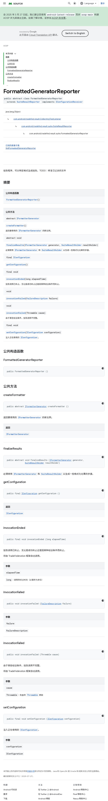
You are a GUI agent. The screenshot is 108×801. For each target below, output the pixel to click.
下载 (5, 798)
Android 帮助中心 (81, 789)
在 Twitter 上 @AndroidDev (50, 794)
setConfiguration (15, 332)
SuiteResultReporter (28, 101)
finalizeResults (15, 245)
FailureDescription (37, 298)
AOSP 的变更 (59, 18)
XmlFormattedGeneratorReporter (21, 148)
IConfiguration (21, 257)
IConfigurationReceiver (69, 101)
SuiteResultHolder (71, 245)
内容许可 (30, 771)
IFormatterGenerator (28, 218)
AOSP (5, 46)
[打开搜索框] (69, 3)
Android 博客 (44, 798)
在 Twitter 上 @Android (48, 789)
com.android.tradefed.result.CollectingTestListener (37, 119)
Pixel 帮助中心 (79, 794)
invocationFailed (15, 298)
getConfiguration (15, 264)
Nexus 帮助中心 (80, 798)
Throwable (32, 695)
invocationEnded (15, 279)
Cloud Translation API (40, 35)
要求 (5, 794)
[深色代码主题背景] (102, 368)
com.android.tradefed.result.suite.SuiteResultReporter (46, 126)
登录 (103, 3)
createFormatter (15, 225)
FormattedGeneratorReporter (21, 199)
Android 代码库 (10, 789)
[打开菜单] (4, 3)
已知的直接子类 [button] (54, 147)
